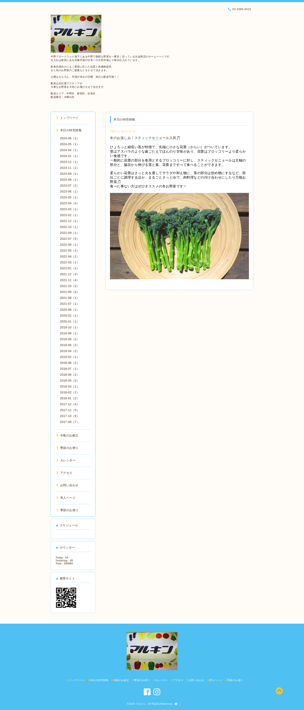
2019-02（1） (69, 357)
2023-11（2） (69, 167)
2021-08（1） (69, 297)
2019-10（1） (69, 327)
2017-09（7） (69, 422)
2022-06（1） (69, 244)
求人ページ (65, 497)
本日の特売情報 (68, 130)
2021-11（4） (69, 280)
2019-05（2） (69, 345)
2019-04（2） (69, 351)
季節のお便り (67, 448)
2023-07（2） (69, 185)
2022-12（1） (69, 221)
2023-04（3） (69, 203)
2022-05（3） (69, 250)
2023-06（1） (69, 191)
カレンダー (65, 460)
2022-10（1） (69, 227)
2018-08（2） (69, 362)
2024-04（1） (69, 150)
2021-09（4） (69, 292)
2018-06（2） (69, 374)
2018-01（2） (69, 398)
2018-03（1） (69, 386)
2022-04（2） (69, 256)
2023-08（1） (69, 179)
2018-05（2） (69, 380)
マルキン (141, 703)
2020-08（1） (69, 309)
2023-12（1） (69, 162)
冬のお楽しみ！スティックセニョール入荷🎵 (145, 138)
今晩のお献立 (67, 435)
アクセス (64, 472)
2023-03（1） (69, 209)
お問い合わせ (67, 485)
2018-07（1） (69, 368)
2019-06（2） (69, 339)
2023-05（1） (69, 197)
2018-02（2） (69, 392)
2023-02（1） (69, 215)
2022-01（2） (69, 268)
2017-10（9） (69, 416)
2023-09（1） (69, 173)
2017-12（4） (69, 404)
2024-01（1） (69, 156)
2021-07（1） (69, 303)
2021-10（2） (69, 286)
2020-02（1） (69, 315)
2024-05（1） (69, 144)
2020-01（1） (69, 321)
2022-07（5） (69, 238)
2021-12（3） (69, 274)
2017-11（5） (69, 410)
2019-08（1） (69, 333)
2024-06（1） (69, 138)
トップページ (67, 117)
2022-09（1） (69, 232)
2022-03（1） (69, 262)
